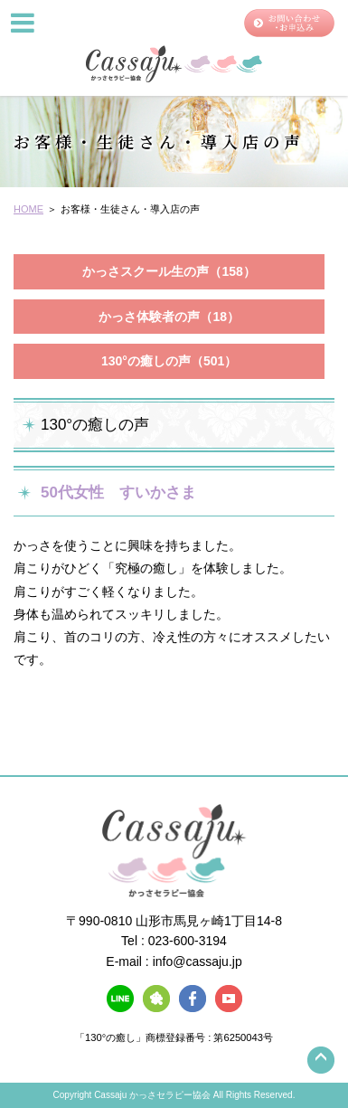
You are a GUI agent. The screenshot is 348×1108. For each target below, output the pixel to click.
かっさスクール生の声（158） (168, 271)
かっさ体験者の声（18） (169, 316)
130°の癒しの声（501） (169, 361)
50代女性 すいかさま (118, 492)
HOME (28, 209)
